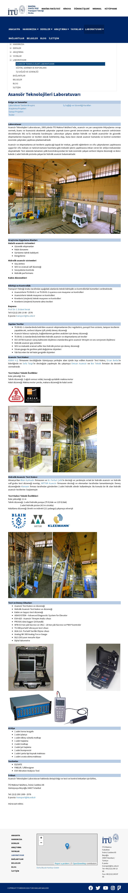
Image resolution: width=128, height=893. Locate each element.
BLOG (43, 38)
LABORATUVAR (94, 29)
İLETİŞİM (54, 38)
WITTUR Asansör (49, 483)
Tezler (11, 114)
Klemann (25, 486)
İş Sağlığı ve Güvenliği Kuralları (77, 105)
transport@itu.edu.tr (25, 315)
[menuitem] (14, 29)
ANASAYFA (14, 29)
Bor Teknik (95, 363)
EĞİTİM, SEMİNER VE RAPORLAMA (31, 67)
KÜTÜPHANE (111, 8)
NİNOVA (67, 8)
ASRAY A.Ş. (13, 360)
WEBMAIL (97, 8)
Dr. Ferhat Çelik (55, 480)
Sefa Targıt (28, 363)
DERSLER (46, 29)
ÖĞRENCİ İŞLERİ (81, 8)
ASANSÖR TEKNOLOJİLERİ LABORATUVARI (35, 63)
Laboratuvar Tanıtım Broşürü (22, 105)
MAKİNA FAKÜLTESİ (51, 8)
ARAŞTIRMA (62, 29)
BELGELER (32, 38)
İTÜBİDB (20, 888)
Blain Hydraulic (27, 480)
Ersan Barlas (113, 360)
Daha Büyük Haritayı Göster (48, 867)
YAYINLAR (77, 29)
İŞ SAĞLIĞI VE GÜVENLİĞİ (27, 71)
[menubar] (64, 34)
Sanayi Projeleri (16, 111)
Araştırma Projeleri (17, 108)
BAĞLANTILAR (16, 38)
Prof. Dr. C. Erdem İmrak (19, 309)
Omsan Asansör (79, 363)
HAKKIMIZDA (31, 29)
